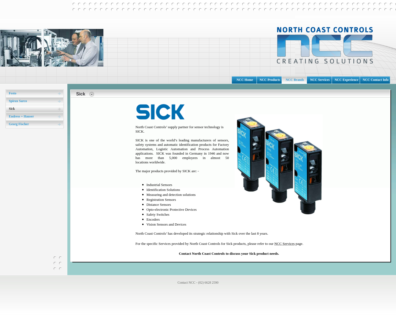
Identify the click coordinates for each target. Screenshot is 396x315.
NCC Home (245, 80)
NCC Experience (346, 80)
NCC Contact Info (376, 80)
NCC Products (270, 80)
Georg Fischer (19, 124)
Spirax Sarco (18, 101)
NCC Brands (295, 80)
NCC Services (320, 80)
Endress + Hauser (21, 116)
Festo (12, 93)
